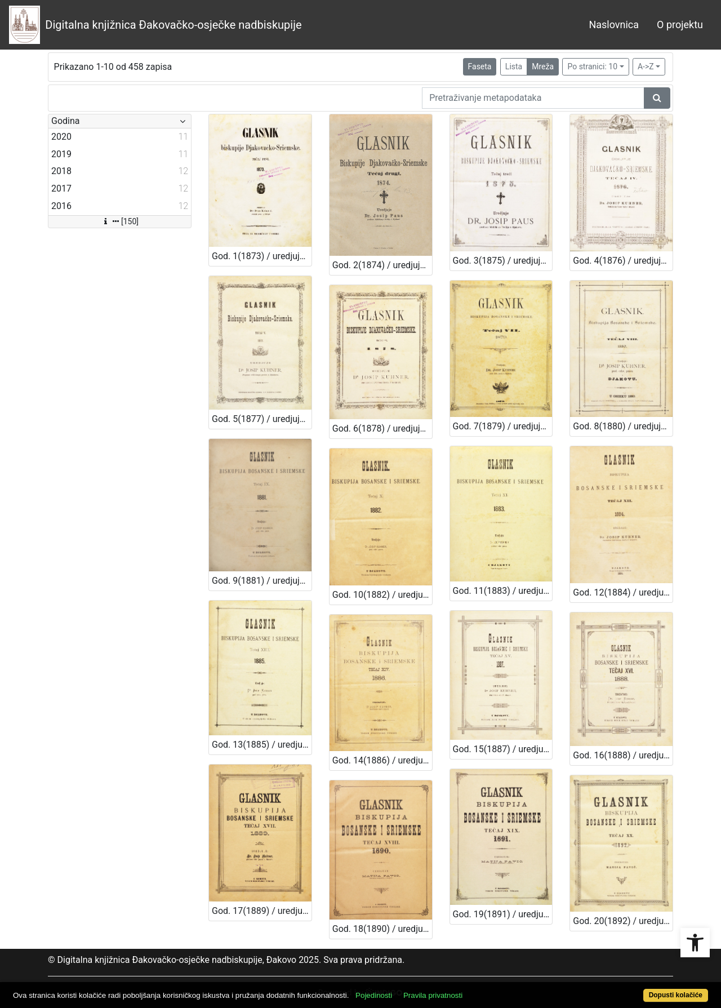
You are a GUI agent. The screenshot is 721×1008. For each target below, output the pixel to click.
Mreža (543, 66)
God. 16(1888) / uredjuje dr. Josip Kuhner (623, 755)
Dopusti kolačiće (675, 995)
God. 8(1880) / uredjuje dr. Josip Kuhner (623, 426)
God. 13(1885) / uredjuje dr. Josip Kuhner (261, 744)
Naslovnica (614, 24)
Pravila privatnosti (432, 995)
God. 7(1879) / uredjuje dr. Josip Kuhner (503, 426)
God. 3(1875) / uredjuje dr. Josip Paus (503, 260)
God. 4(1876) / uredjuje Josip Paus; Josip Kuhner (623, 260)
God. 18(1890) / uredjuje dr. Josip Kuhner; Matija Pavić (382, 928)
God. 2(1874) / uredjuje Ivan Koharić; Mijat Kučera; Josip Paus (382, 265)
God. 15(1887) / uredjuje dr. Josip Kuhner (503, 749)
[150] (120, 221)
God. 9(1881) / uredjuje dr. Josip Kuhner (261, 580)
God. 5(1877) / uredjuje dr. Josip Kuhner (261, 419)
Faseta (480, 66)
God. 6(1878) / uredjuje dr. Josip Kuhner (382, 428)
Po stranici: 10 (592, 66)
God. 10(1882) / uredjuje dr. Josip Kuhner (382, 594)
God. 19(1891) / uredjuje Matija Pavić (503, 914)
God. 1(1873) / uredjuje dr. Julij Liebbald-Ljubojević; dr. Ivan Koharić (261, 256)
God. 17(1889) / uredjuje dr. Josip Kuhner (261, 910)
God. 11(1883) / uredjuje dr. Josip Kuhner (503, 590)
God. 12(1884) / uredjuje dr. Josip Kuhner (623, 592)
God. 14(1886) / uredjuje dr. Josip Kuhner (382, 760)
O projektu (680, 24)
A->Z (646, 66)
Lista (513, 66)
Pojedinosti (373, 995)
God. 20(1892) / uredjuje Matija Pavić (623, 921)
